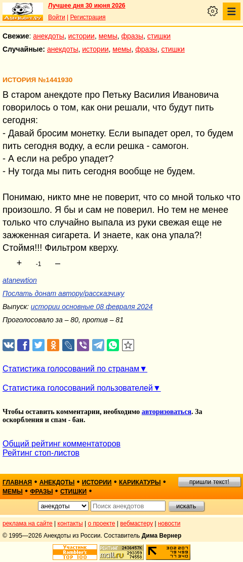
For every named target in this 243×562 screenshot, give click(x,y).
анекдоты (48, 36)
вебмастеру (136, 523)
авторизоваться (166, 412)
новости (169, 523)
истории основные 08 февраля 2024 (92, 307)
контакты (70, 523)
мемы (108, 36)
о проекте (101, 523)
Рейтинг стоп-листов (41, 452)
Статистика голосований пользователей (78, 388)
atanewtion (20, 280)
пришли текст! (209, 481)
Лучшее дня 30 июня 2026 (87, 5)
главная (17, 482)
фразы (132, 36)
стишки (159, 36)
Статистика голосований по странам (71, 368)
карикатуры (140, 482)
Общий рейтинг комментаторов (61, 443)
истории (81, 36)
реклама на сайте (28, 523)
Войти (56, 17)
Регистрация (87, 17)
